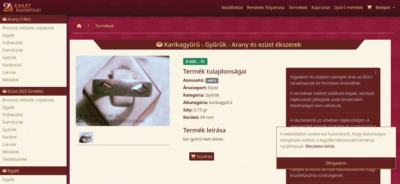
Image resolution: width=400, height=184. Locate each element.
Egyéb (8, 35)
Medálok (11, 80)
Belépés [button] (384, 7)
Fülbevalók (13, 42)
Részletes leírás (320, 146)
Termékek (104, 26)
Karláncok (12, 65)
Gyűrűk (10, 57)
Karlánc (10, 137)
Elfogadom (336, 163)
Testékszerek (15, 159)
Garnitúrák (13, 50)
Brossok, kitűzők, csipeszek (28, 28)
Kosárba (201, 156)
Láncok (9, 72)
